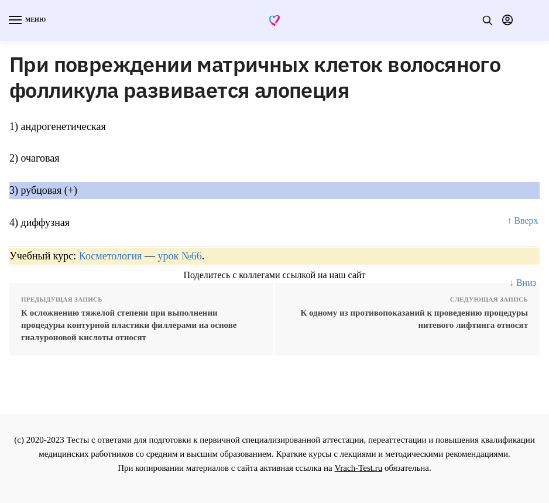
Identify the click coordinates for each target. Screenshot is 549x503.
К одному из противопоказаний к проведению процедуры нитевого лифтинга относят (414, 319)
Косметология (110, 256)
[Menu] (26, 20)
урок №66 (179, 256)
